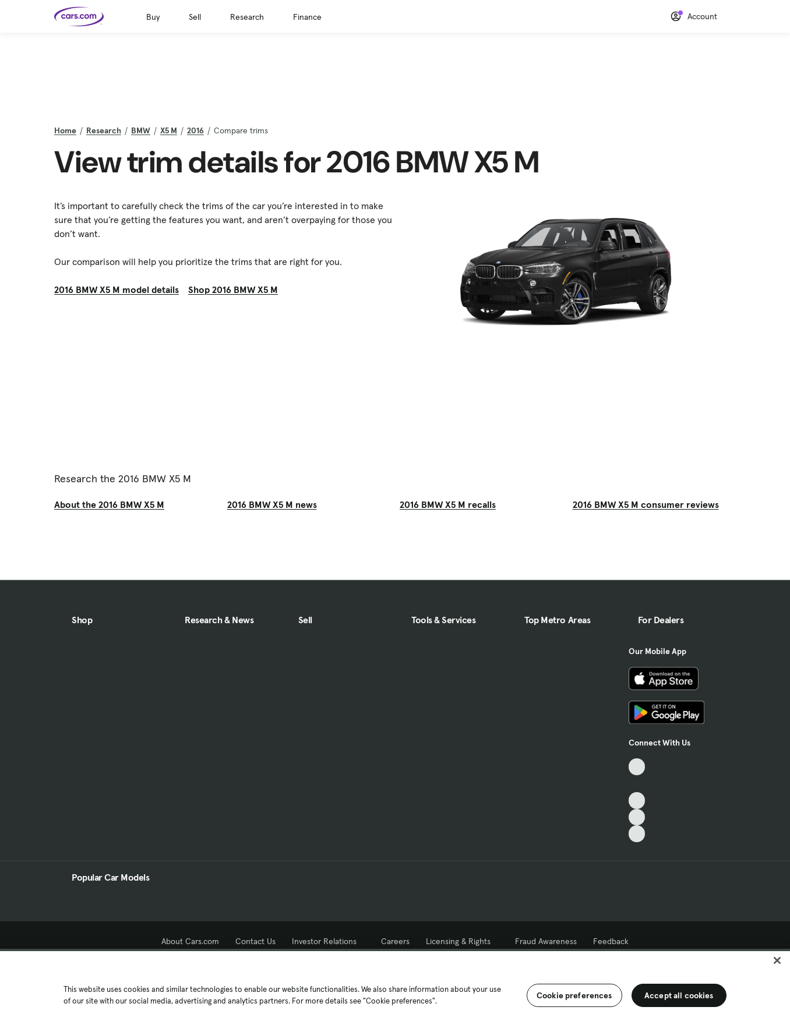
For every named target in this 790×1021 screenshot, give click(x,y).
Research (247, 17)
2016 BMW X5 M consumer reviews (646, 504)
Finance (307, 17)
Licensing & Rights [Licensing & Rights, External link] (462, 941)
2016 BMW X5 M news (272, 504)
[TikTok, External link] (637, 766)
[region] (395, 985)
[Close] (777, 960)
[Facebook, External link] (637, 783)
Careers (395, 941)
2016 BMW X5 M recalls (448, 504)
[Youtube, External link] (637, 800)
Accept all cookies (679, 995)
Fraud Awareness (546, 941)
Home (65, 130)
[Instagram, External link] (637, 817)
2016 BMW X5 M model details (116, 289)
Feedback (611, 941)
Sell (195, 17)
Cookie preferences (574, 995)
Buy (153, 17)
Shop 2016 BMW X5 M (233, 289)
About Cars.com (190, 941)
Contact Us (255, 941)
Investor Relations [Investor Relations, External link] (328, 941)
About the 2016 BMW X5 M (109, 504)
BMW (140, 130)
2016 (195, 130)
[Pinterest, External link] (637, 833)
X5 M (168, 130)
